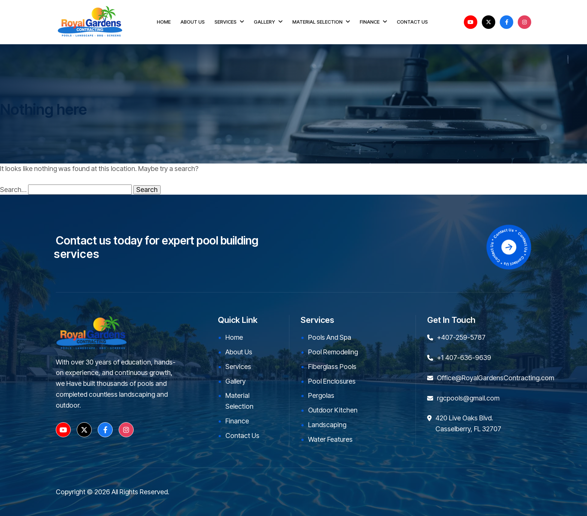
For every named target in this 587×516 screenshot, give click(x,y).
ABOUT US (192, 22)
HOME (164, 22)
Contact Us (242, 436)
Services (238, 366)
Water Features (330, 439)
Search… (13, 189)
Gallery (235, 381)
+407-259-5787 (461, 337)
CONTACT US (412, 22)
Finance (237, 421)
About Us (238, 352)
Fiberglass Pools (332, 366)
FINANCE (370, 22)
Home (234, 337)
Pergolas (321, 395)
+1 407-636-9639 (464, 358)
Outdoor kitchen (333, 410)
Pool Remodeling (333, 352)
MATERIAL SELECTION (317, 22)
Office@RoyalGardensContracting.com (495, 378)
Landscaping (327, 425)
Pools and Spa (329, 337)
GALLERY (264, 22)
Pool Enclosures (332, 381)
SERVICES (226, 22)
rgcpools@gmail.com (468, 398)
